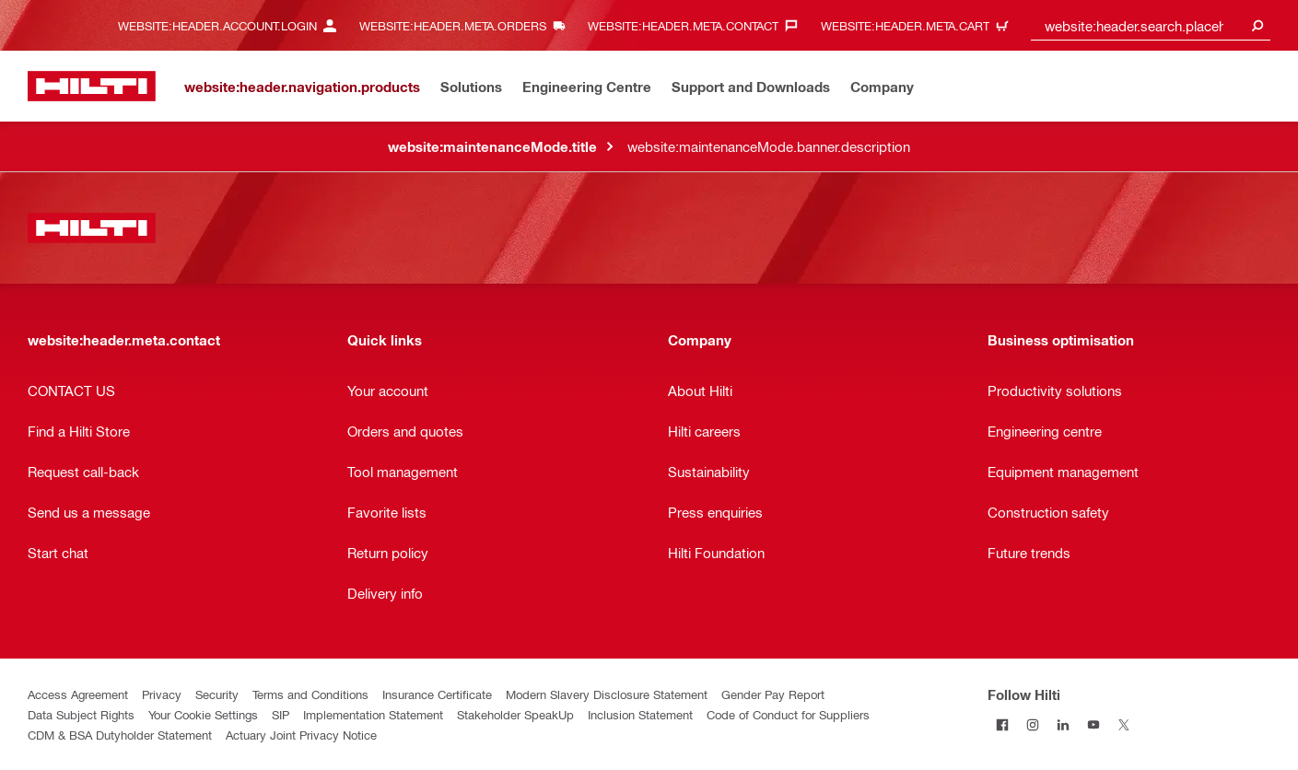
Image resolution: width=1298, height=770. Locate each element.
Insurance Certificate (437, 694)
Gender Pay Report (772, 694)
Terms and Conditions (310, 694)
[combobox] (1150, 25)
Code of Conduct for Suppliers (788, 714)
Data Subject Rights (81, 714)
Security (217, 694)
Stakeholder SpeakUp (515, 714)
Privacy (161, 694)
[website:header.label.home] (92, 86)
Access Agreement (78, 694)
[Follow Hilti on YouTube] (1094, 724)
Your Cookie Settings (203, 714)
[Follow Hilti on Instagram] (1033, 724)
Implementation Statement (373, 714)
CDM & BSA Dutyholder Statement (120, 734)
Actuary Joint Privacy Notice (301, 734)
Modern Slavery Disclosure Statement (606, 694)
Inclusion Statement (640, 714)
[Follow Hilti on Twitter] (1124, 724)
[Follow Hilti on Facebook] (1003, 724)
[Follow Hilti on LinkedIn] (1063, 724)
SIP (280, 714)
